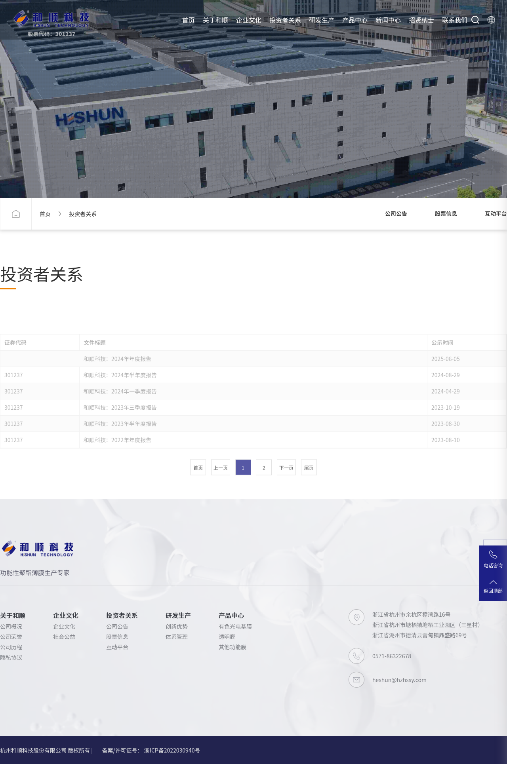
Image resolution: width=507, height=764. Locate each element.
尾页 (309, 521)
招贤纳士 (421, 20)
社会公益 (64, 636)
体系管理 (177, 636)
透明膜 (227, 636)
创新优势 (177, 626)
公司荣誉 (11, 636)
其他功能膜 (232, 647)
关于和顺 (215, 20)
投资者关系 (285, 20)
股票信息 (446, 213)
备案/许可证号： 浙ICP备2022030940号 (151, 750)
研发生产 (321, 20)
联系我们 (454, 20)
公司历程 (11, 647)
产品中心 (355, 20)
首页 (188, 20)
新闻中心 (388, 20)
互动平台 (496, 213)
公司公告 (396, 213)
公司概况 (11, 626)
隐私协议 (11, 657)
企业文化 (248, 20)
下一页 (286, 521)
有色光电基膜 (235, 626)
